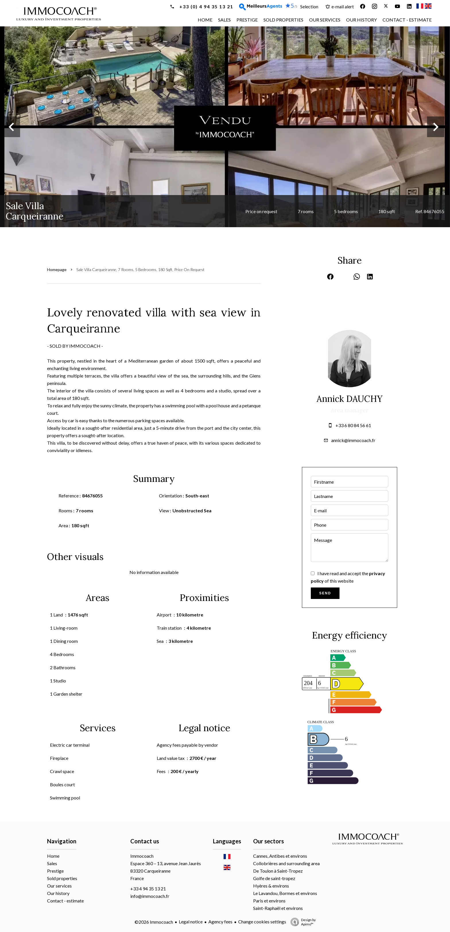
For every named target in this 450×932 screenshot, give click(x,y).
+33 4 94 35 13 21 (148, 888)
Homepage (57, 269)
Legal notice (191, 921)
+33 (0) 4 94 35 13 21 (205, 6)
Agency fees (220, 921)
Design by (302, 922)
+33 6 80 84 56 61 (353, 425)
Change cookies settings (262, 921)
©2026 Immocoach (154, 922)
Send (325, 593)
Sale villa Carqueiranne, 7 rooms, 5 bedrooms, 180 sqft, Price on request (140, 269)
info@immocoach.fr (149, 896)
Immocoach (142, 856)
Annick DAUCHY (350, 398)
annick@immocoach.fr (353, 440)
